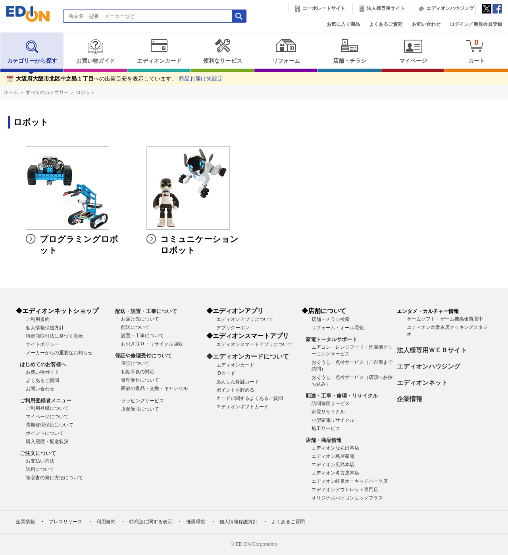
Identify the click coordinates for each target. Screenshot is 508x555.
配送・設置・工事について (146, 311)
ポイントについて (45, 433)
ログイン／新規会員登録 (476, 24)
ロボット (85, 92)
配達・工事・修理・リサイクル (342, 396)
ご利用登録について (47, 408)
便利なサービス (222, 51)
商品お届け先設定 (201, 79)
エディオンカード (158, 51)
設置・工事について (142, 335)
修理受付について (140, 380)
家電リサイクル (328, 412)
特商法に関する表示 (150, 521)
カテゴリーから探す (32, 51)
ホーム (11, 92)
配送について (135, 327)
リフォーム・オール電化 (338, 327)
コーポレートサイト (323, 8)
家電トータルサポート (331, 339)
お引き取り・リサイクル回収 (152, 344)
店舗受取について (140, 409)
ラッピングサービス (142, 400)
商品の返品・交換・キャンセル (154, 388)
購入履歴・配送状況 (47, 441)
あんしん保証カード (237, 381)
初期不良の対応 (137, 371)
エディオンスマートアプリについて (254, 344)
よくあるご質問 (385, 24)
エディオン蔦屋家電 (333, 456)
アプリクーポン (233, 327)
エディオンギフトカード (242, 406)
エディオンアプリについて (244, 319)
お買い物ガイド (95, 51)
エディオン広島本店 (333, 464)
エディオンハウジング (450, 8)
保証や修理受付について (143, 356)
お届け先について (140, 319)
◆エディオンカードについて (247, 356)
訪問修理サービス (331, 403)
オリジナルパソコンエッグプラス (347, 498)
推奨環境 (195, 521)
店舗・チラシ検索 (331, 319)
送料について (40, 469)
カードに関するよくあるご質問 (249, 398)
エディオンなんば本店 (335, 448)
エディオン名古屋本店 (335, 473)
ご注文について (38, 453)
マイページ (412, 51)
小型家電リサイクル (333, 420)
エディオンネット (422, 382)
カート (476, 51)
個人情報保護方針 (45, 327)
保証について (135, 363)
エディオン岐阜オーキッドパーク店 (350, 481)
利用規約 (105, 521)
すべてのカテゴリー (47, 92)
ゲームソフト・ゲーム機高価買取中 (445, 319)
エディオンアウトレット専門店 (345, 489)
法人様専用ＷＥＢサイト (432, 350)
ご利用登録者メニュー (45, 400)
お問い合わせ (426, 24)
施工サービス (326, 428)
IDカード (225, 373)
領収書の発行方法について (54, 477)
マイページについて (47, 416)
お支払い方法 (40, 461)
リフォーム (286, 51)
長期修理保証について (49, 425)
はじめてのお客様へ (43, 364)
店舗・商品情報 (324, 440)
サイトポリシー (42, 344)
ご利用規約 (38, 319)
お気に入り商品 (343, 24)
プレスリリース (65, 521)
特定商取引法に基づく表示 (54, 336)
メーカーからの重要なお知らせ (59, 352)
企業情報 (409, 399)
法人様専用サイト (386, 8)
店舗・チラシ (349, 51)
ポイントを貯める (235, 390)
